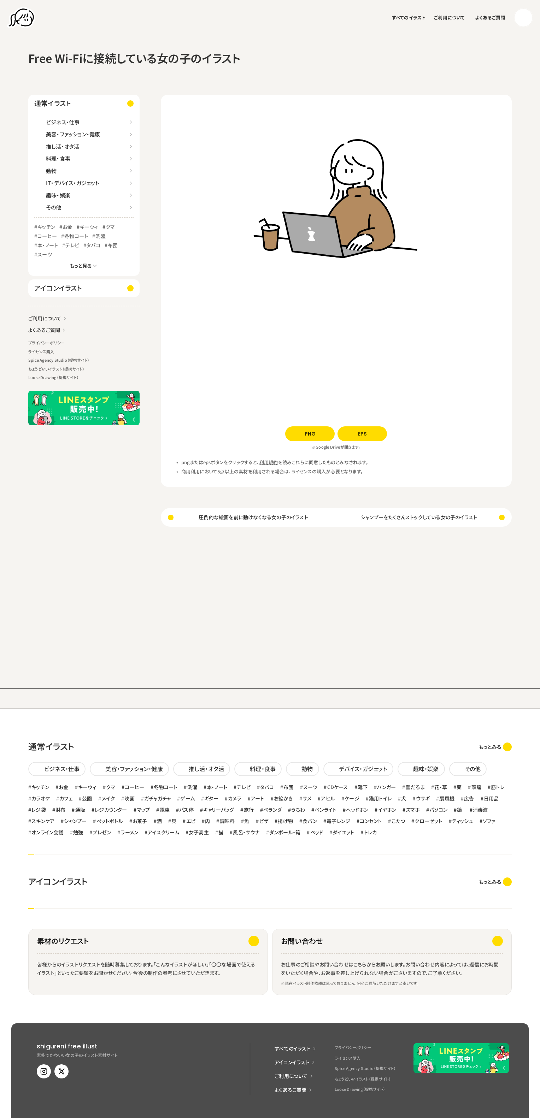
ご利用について (449, 17)
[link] (495, 747)
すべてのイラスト (409, 17)
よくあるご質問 (490, 17)
